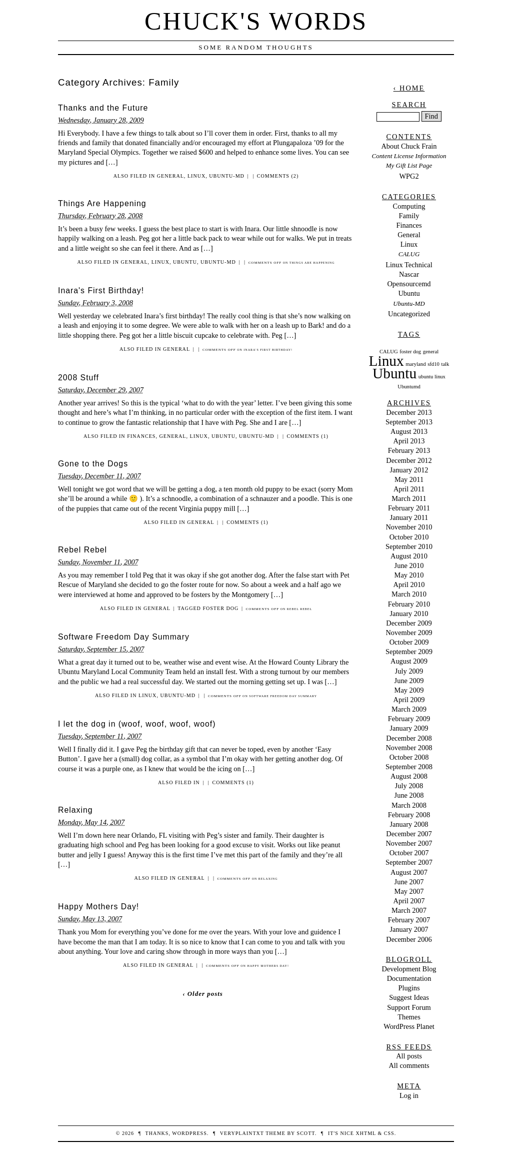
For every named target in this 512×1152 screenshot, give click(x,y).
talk (445, 364)
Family (409, 216)
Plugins (409, 988)
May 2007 (409, 891)
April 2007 (409, 901)
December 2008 (409, 738)
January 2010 (409, 614)
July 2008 (409, 786)
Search (409, 105)
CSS (389, 1133)
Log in (409, 1095)
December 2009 (409, 623)
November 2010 (409, 527)
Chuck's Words (256, 21)
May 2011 (409, 479)
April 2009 (409, 700)
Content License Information (409, 156)
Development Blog (409, 969)
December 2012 (409, 460)
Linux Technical (409, 265)
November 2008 (409, 748)
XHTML (366, 1133)
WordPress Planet (409, 1026)
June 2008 (409, 795)
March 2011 (409, 498)
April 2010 (409, 585)
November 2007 (409, 843)
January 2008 (409, 824)
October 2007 (409, 853)
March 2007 (409, 910)
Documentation (409, 978)
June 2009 (409, 681)
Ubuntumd (409, 386)
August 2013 (409, 431)
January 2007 (409, 929)
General (170, 176)
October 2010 (409, 537)
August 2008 (409, 776)
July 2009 (409, 671)
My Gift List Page (409, 165)
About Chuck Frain (408, 146)
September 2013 (409, 422)
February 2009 (409, 719)
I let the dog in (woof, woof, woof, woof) (137, 724)
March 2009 (409, 709)
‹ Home (409, 88)
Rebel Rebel (82, 549)
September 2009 (409, 652)
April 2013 (409, 441)
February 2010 (409, 604)
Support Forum (409, 1007)
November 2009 (409, 633)
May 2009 (409, 690)
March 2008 (409, 805)
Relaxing (75, 810)
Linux (197, 176)
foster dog (220, 608)
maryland (416, 364)
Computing (409, 206)
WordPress (189, 1133)
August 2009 (409, 661)
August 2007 (409, 872)
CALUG (409, 254)
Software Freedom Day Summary (124, 637)
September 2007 (409, 862)
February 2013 (409, 450)
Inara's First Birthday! (101, 290)
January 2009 (409, 728)
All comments (408, 1065)
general (430, 351)
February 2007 (409, 920)
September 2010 (409, 546)
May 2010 (409, 575)
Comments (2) (277, 176)
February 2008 (409, 815)
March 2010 (409, 594)
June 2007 (409, 882)
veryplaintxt (242, 1133)
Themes (409, 1017)
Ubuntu (185, 262)
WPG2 (408, 176)
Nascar (409, 274)
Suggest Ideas (409, 997)
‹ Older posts (202, 993)
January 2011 (409, 517)
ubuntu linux (432, 376)
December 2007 (409, 834)
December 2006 (409, 939)
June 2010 (409, 565)
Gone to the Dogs (93, 463)
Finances (141, 436)
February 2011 (409, 508)
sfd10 (434, 364)
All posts (409, 1056)
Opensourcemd (408, 284)
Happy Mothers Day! (98, 906)
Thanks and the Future (103, 108)
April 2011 (409, 489)
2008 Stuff (78, 377)
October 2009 (409, 642)
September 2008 (409, 767)
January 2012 (409, 470)
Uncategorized (409, 314)
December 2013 (409, 412)
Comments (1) (307, 436)
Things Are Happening (102, 203)
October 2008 (409, 757)
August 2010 (409, 556)
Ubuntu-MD (226, 176)
